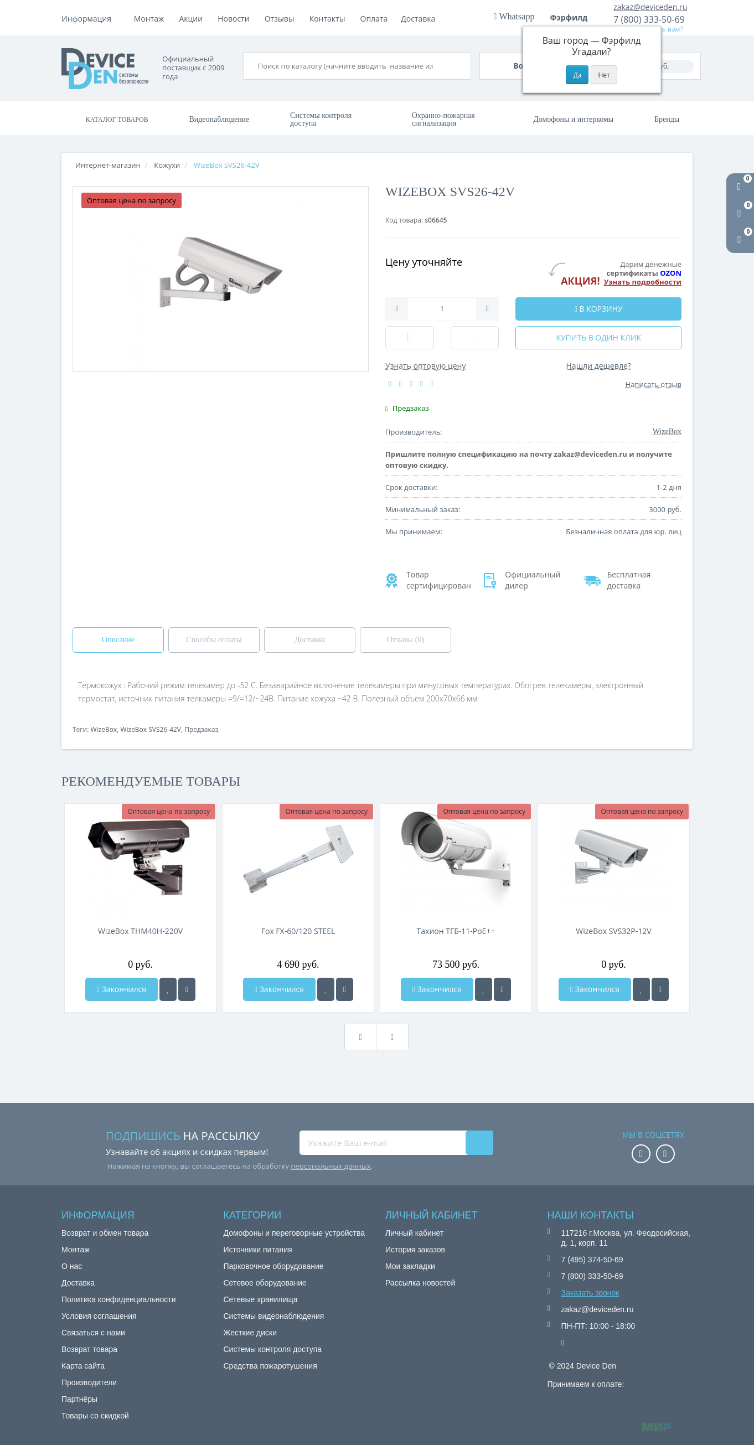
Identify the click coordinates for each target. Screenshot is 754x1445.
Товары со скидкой (95, 1415)
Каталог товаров (117, 119)
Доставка (238, 18)
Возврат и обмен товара (104, 1233)
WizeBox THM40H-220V (140, 931)
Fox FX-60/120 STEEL (298, 931)
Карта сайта (83, 1365)
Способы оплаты (213, 640)
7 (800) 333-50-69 (649, 19)
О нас (71, 1266)
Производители (89, 1382)
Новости (325, 18)
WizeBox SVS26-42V (150, 729)
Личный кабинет (414, 1233)
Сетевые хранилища (261, 1299)
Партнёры (79, 1399)
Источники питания (258, 1249)
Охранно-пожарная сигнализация (443, 119)
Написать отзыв (653, 384)
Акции (283, 18)
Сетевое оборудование (265, 1282)
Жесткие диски (250, 1332)
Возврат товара (89, 1349)
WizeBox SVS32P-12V (613, 931)
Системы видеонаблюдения (274, 1316)
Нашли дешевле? (598, 365)
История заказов (415, 1249)
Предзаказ (201, 729)
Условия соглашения (99, 1316)
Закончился (121, 989)
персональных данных (330, 1166)
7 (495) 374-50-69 (592, 1259)
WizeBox (103, 729)
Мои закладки (410, 1266)
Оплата (192, 18)
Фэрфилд (573, 17)
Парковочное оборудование (274, 1266)
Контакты (419, 18)
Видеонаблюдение (219, 119)
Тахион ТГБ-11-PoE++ (456, 931)
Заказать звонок (590, 1292)
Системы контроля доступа (321, 119)
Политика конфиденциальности (118, 1299)
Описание (118, 640)
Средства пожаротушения (270, 1365)
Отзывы (371, 18)
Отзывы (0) (405, 640)
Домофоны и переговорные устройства (294, 1233)
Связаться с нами (93, 1332)
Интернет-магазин (108, 165)
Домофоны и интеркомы (573, 119)
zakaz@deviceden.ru (650, 7)
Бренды (666, 119)
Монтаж (149, 18)
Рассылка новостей (420, 1282)
